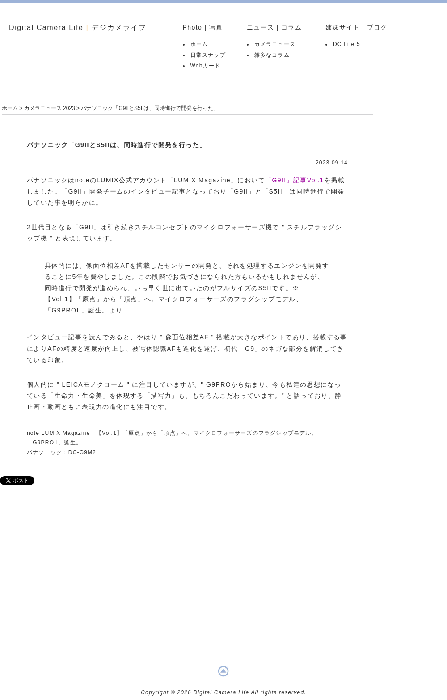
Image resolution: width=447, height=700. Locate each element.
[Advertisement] (187, 575)
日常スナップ (208, 55)
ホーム (199, 44)
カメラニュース (274, 44)
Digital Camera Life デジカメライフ (78, 27)
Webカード (205, 66)
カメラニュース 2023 (49, 108)
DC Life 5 (346, 44)
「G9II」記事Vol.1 (294, 180)
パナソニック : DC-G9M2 (61, 452)
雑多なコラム (272, 55)
